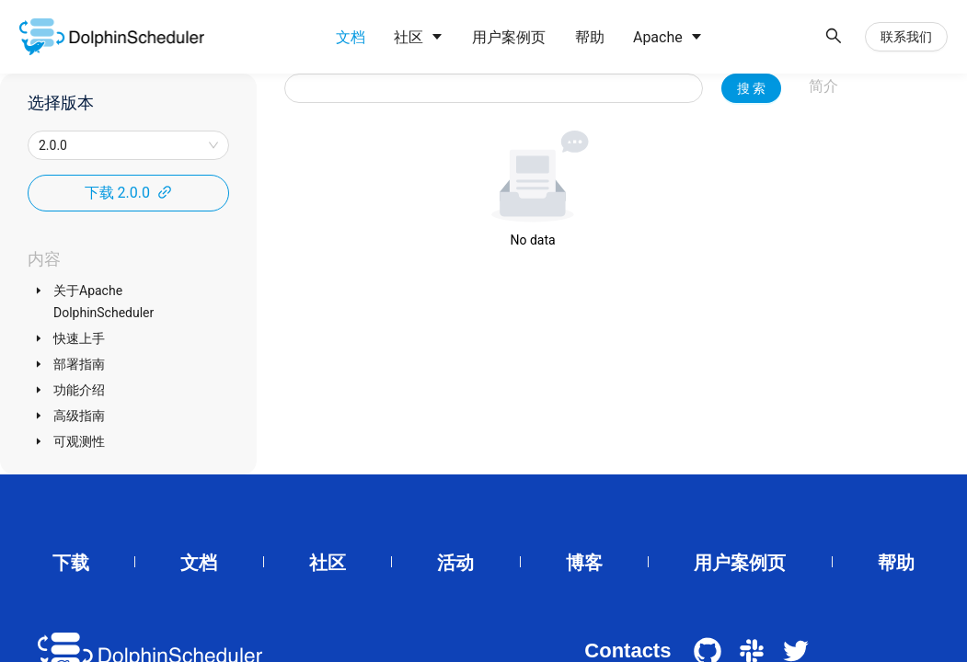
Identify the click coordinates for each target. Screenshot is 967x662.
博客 (584, 563)
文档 (198, 563)
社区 (327, 563)
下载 (70, 563)
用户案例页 (740, 563)
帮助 (896, 563)
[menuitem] (348, 38)
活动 (455, 563)
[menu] (567, 37)
